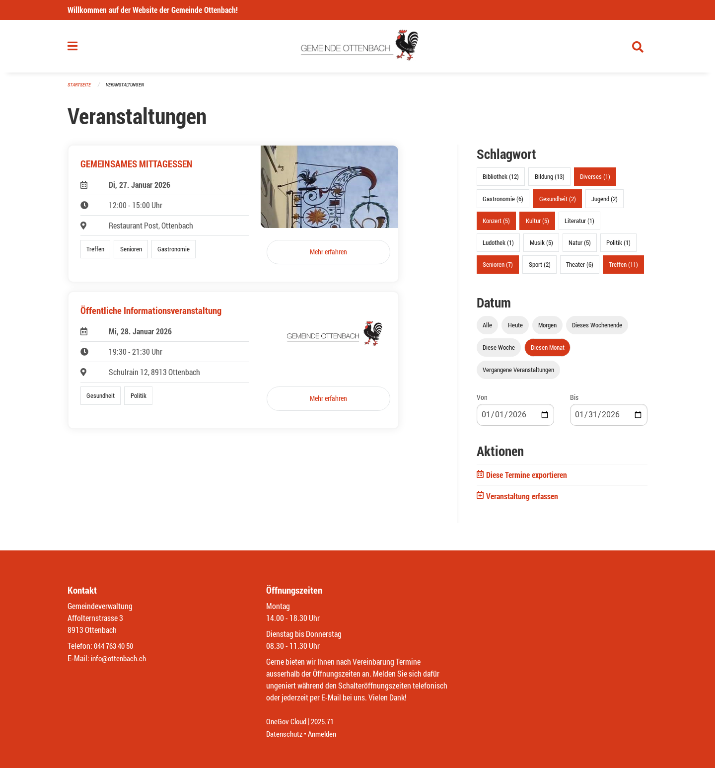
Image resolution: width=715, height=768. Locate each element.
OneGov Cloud (287, 722)
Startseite (80, 89)
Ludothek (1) (498, 246)
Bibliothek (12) (501, 181)
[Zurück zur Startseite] (358, 49)
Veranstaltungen (129, 89)
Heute (515, 329)
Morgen (547, 329)
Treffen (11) (623, 269)
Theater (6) (579, 269)
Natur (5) (580, 246)
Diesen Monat (548, 352)
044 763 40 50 (116, 646)
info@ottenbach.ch (120, 658)
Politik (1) (618, 246)
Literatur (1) (579, 225)
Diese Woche (499, 352)
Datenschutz (285, 734)
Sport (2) (540, 269)
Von (482, 401)
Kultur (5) (537, 225)
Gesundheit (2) (557, 203)
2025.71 (327, 722)
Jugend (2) (604, 203)
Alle (487, 329)
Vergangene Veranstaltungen (518, 374)
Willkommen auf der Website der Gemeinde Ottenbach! (153, 9)
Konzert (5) (496, 225)
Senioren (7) (498, 269)
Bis (574, 401)
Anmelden (326, 734)
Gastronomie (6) (503, 203)
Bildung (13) (550, 181)
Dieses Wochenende (597, 329)
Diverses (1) (595, 181)
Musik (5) (541, 246)
